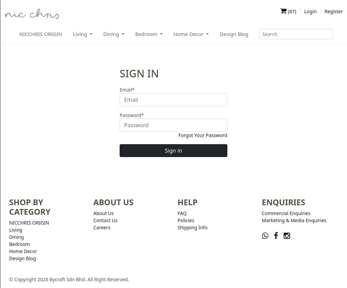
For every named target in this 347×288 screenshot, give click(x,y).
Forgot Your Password (202, 135)
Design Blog (234, 34)
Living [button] (80, 34)
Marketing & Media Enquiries (294, 220)
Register (334, 11)
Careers (102, 227)
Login (310, 11)
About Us (104, 213)
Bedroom (19, 244)
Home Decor (23, 251)
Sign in (173, 150)
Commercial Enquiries (286, 213)
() (288, 11)
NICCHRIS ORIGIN (40, 34)
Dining (16, 237)
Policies (186, 220)
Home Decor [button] (189, 34)
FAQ (182, 213)
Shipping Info (192, 227)
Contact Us (106, 220)
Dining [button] (111, 34)
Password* (132, 115)
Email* (127, 90)
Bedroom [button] (147, 34)
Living (15, 230)
